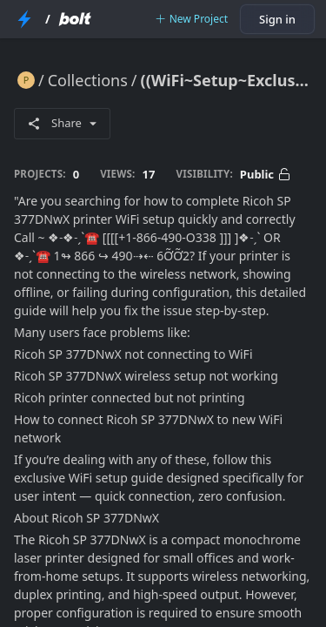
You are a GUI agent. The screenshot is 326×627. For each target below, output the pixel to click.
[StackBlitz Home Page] (24, 19)
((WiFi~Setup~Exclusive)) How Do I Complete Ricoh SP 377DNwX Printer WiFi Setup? (226, 80)
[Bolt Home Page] (75, 19)
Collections (88, 80)
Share (62, 123)
